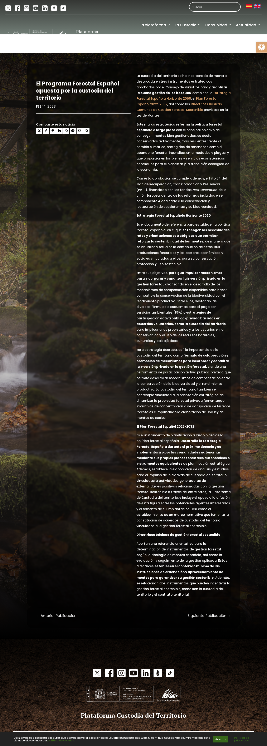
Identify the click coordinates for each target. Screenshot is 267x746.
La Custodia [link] (185, 25)
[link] (261, 47)
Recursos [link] (224, 43)
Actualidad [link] (246, 25)
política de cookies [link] (60, 740)
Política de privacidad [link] (241, 739)
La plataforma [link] (153, 25)
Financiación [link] (248, 43)
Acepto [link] (220, 739)
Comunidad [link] (216, 25)
